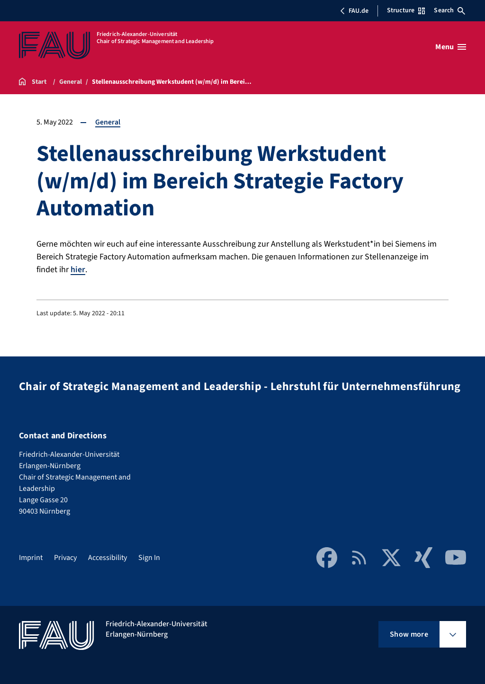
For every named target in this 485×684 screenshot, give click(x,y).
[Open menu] (450, 46)
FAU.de (354, 11)
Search (449, 10)
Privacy (65, 557)
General (107, 122)
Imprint (31, 557)
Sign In (149, 557)
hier (78, 269)
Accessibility (107, 557)
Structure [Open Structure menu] (406, 10)
